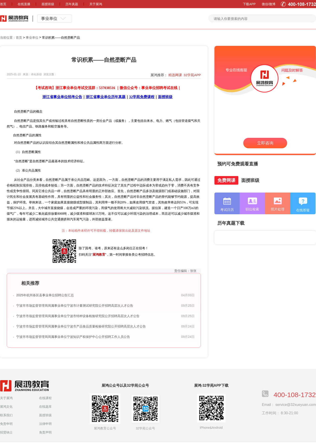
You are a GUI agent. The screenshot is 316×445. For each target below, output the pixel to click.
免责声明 (45, 432)
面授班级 (45, 415)
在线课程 (45, 398)
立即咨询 (265, 143)
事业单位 (32, 37)
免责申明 (6, 424)
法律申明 (45, 424)
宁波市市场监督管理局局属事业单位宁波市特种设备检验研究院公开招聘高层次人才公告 (77, 316)
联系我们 (6, 415)
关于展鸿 (6, 398)
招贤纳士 (6, 432)
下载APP (249, 4)
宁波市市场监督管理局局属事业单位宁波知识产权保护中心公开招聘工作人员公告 (73, 337)
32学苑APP (192, 75)
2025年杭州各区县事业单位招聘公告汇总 (45, 295)
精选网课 (175, 75)
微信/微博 (268, 4)
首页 (19, 37)
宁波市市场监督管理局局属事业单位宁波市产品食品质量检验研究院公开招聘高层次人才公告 (81, 326)
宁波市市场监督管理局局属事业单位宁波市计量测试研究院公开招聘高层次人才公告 (74, 305)
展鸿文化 (6, 406)
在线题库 (45, 406)
